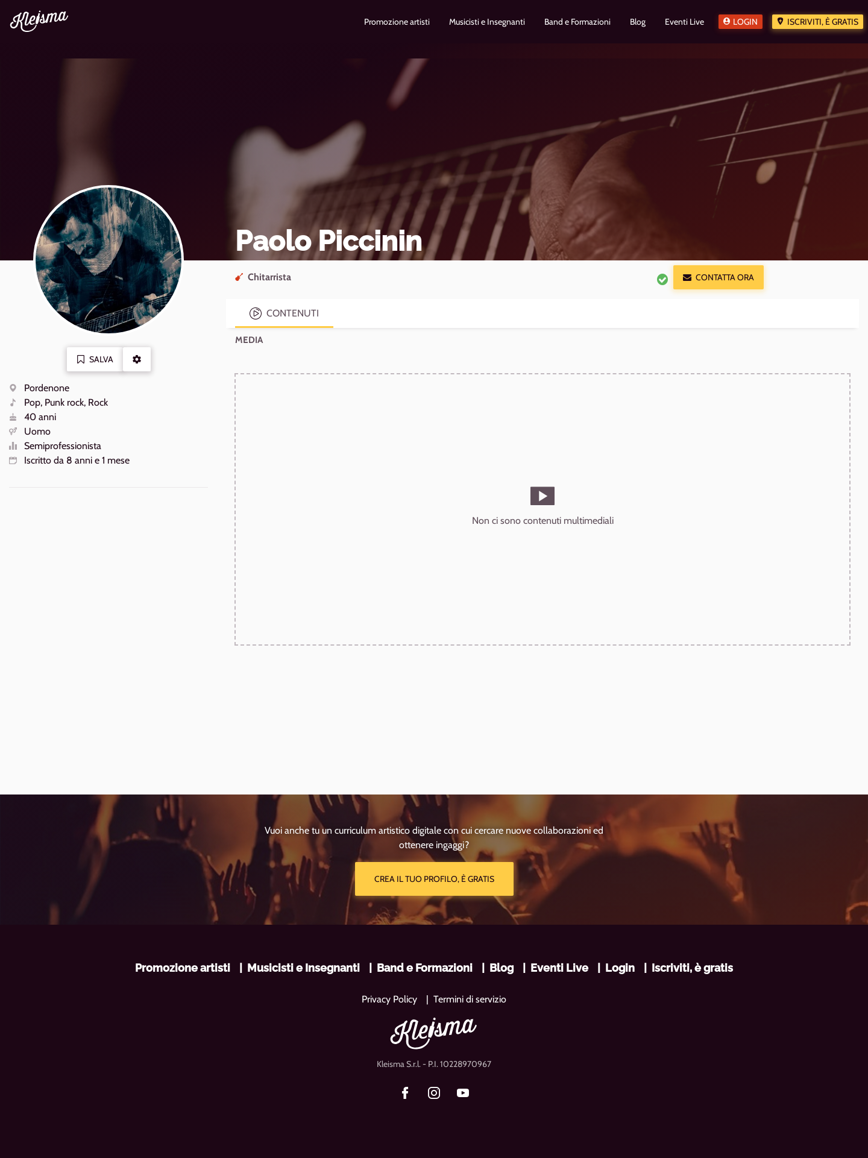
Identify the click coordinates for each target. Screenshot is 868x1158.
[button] (137, 359)
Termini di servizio (469, 999)
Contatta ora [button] (718, 277)
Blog (501, 967)
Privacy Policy (389, 999)
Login (745, 21)
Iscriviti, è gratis (822, 21)
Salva (95, 359)
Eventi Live (559, 967)
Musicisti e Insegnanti (303, 967)
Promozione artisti (182, 967)
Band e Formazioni (425, 967)
